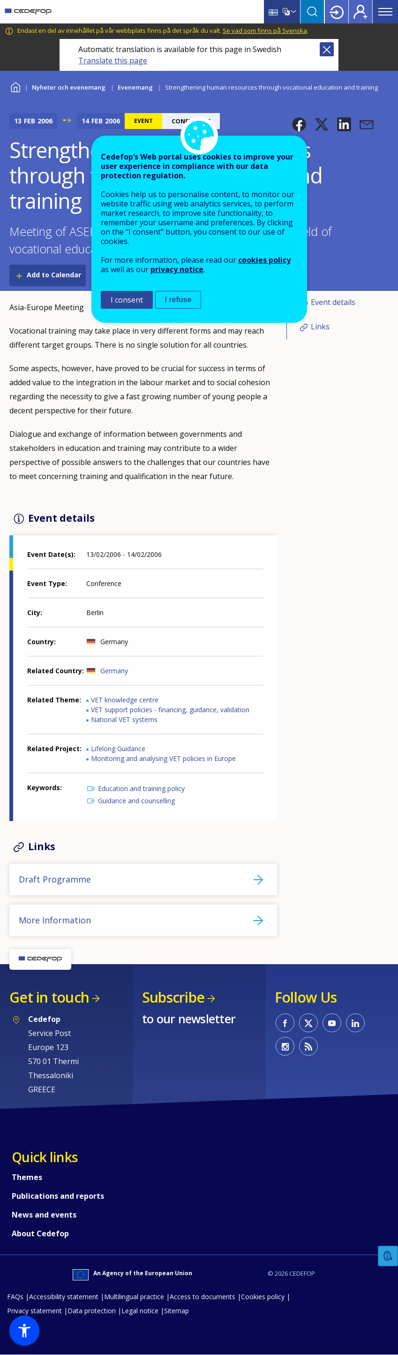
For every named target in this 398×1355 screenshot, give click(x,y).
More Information (55, 920)
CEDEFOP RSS (308, 1046)
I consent (127, 300)
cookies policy (264, 260)
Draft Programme (55, 879)
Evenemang (135, 87)
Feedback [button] (388, 1256)
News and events (44, 1215)
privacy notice (176, 269)
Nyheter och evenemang (68, 87)
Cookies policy (263, 1296)
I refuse (178, 300)
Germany (114, 670)
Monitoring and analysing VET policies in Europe (163, 758)
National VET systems (124, 719)
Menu (385, 11)
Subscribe (173, 997)
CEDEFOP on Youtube (332, 1022)
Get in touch (49, 997)
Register (360, 11)
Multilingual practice (134, 1296)
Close (327, 49)
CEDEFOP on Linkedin (355, 1022)
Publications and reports (58, 1196)
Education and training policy (141, 788)
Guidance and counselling (136, 800)
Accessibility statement (63, 1296)
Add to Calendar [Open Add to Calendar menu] (54, 274)
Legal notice (139, 1310)
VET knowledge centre (124, 699)
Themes (27, 1177)
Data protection (92, 1310)
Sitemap (176, 1310)
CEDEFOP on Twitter (308, 1022)
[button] (299, 124)
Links (320, 326)
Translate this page (112, 60)
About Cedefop (40, 1233)
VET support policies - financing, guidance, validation (170, 709)
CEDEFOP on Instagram (285, 1046)
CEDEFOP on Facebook (285, 1022)
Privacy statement (34, 1310)
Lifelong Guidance (118, 748)
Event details (333, 302)
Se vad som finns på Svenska (265, 30)
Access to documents (202, 1296)
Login (336, 11)
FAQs (15, 1296)
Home (15, 86)
